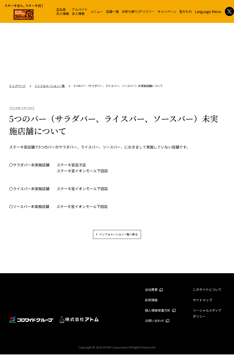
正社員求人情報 (62, 11)
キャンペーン (166, 11)
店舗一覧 (112, 11)
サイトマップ (202, 304)
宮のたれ (185, 11)
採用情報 (151, 304)
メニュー (96, 11)
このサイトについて (207, 294)
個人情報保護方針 (160, 315)
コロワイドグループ (31, 324)
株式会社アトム (79, 324)
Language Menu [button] (208, 11)
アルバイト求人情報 (80, 11)
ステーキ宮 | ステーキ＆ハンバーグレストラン (24, 12)
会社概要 (154, 294)
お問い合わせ (157, 325)
